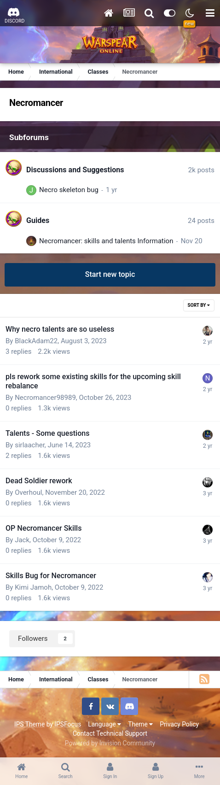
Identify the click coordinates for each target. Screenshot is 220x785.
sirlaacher (30, 445)
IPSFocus (67, 724)
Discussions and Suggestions (75, 169)
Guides (37, 220)
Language (104, 724)
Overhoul (28, 492)
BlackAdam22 (36, 341)
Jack (22, 540)
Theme (140, 724)
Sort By (199, 305)
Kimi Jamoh (33, 587)
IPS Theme (29, 724)
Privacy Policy (179, 724)
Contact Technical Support (110, 733)
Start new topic (110, 274)
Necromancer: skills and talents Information (106, 241)
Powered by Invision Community (110, 743)
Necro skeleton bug (68, 190)
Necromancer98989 (45, 397)
